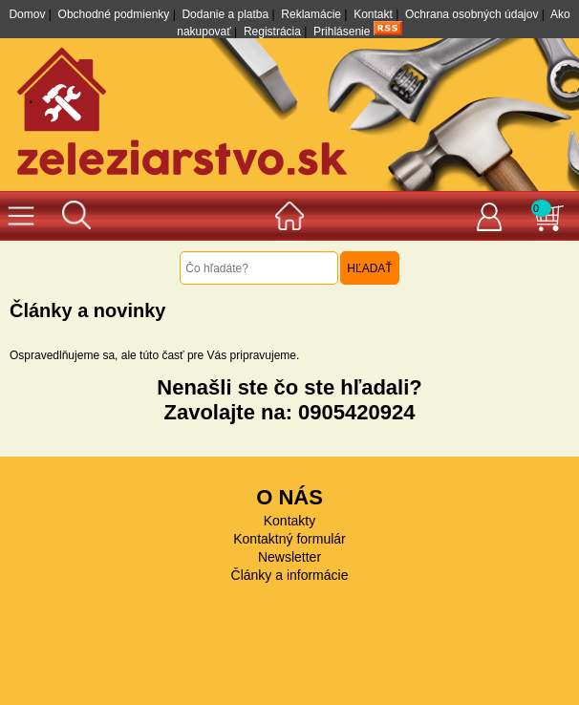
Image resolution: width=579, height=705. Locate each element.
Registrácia (272, 31)
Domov (27, 14)
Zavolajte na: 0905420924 (290, 412)
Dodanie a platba (225, 14)
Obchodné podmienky (114, 14)
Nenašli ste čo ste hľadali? (289, 387)
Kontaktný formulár (289, 538)
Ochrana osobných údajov (471, 14)
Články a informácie (290, 575)
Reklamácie (311, 14)
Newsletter (289, 557)
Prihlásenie (341, 31)
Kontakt (373, 14)
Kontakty (289, 520)
